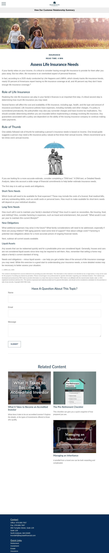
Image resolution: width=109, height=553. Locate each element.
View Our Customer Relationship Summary (54, 10)
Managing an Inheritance (65, 455)
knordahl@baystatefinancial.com (23, 535)
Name (10, 293)
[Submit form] (14, 344)
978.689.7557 (21, 523)
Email (10, 307)
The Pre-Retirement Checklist (68, 407)
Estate (13, 549)
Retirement (15, 543)
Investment (15, 546)
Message (12, 322)
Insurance (14, 551)
